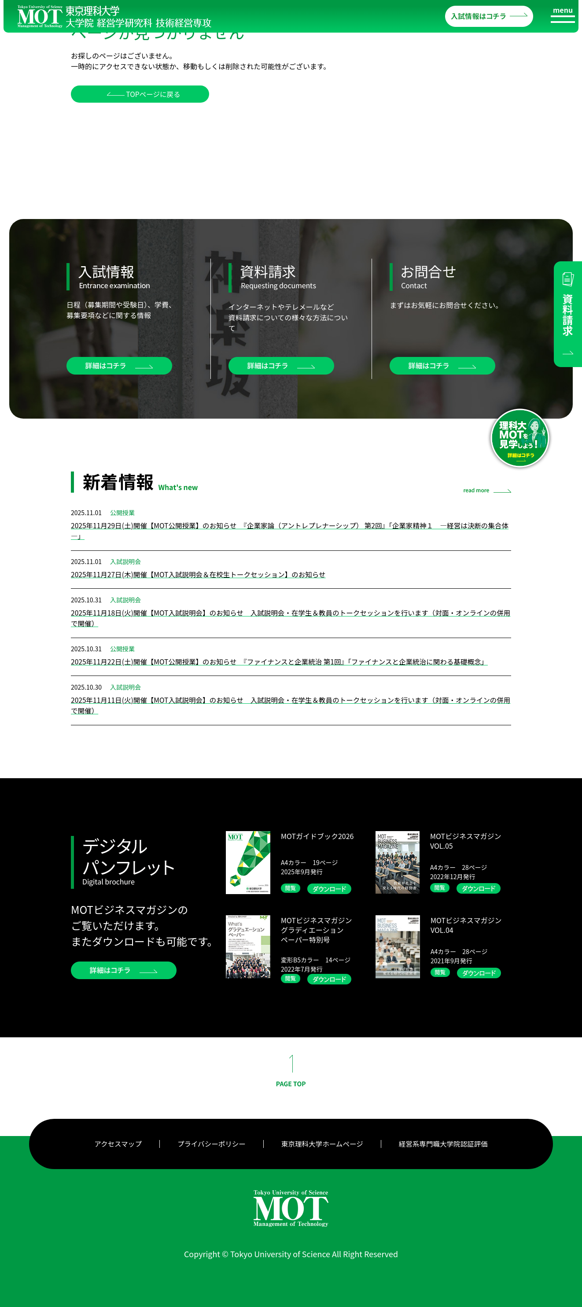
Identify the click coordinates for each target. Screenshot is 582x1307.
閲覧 (292, 887)
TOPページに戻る (150, 94)
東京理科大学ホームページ (322, 1142)
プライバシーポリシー (209, 1142)
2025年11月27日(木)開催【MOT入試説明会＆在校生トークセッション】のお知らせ (202, 574)
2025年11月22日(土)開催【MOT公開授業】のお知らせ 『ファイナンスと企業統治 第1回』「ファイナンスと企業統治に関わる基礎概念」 (285, 661)
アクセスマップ (114, 1142)
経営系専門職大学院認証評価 (446, 1142)
